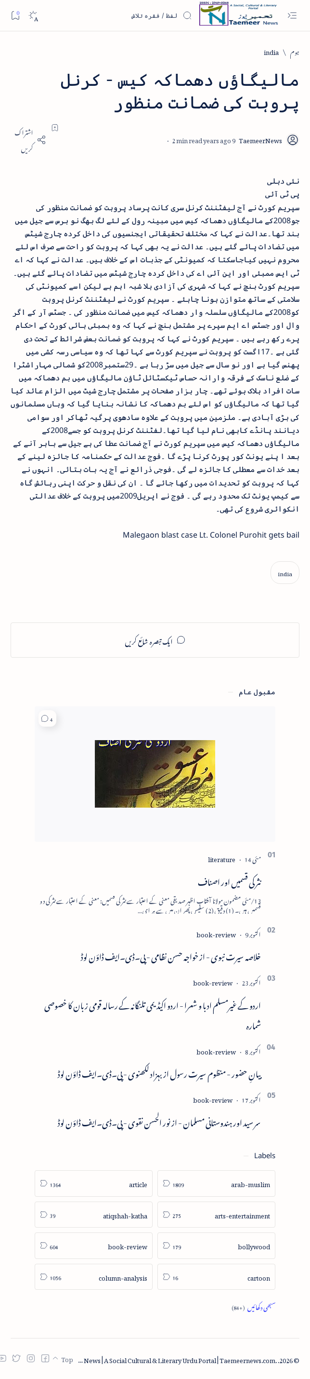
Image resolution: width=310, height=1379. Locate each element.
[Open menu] (292, 15)
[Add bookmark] (55, 128)
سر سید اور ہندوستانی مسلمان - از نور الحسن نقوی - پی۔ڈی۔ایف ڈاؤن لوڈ (159, 1121)
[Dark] (33, 15)
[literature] (221, 858)
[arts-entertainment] (216, 1215)
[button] (47, 718)
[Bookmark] (15, 15)
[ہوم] (294, 51)
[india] (271, 51)
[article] (94, 1183)
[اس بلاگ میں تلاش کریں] (120, 15)
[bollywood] (216, 1245)
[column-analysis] (94, 1277)
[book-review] (216, 933)
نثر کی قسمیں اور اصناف (229, 880)
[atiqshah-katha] (94, 1215)
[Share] (28, 139)
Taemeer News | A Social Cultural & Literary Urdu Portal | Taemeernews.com (165, 1359)
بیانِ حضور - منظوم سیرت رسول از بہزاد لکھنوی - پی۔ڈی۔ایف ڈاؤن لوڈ (159, 1072)
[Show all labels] (253, 1307)
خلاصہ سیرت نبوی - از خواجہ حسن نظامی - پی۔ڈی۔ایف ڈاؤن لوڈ (171, 955)
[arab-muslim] (216, 1183)
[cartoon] (216, 1277)
